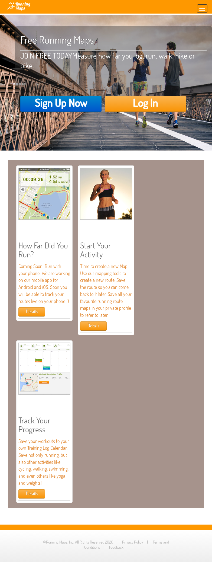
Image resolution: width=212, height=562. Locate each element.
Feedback (116, 547)
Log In (145, 103)
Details (32, 311)
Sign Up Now (61, 103)
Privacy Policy (132, 542)
